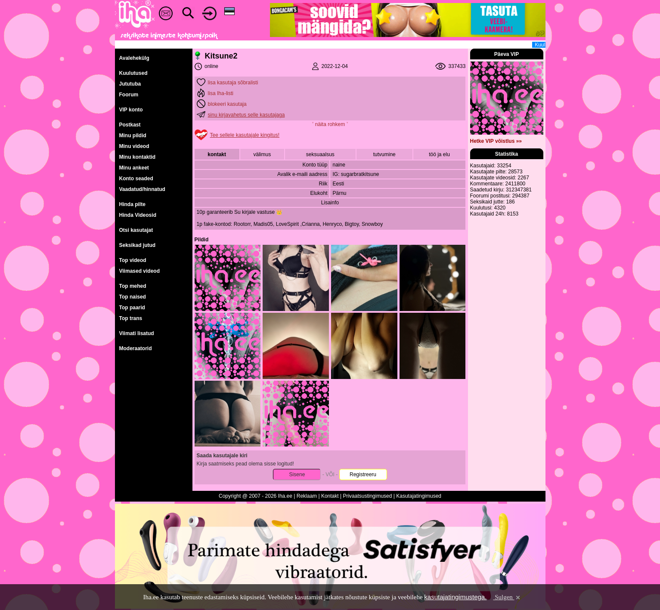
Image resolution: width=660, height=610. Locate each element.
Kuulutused (133, 73)
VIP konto (131, 110)
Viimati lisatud (136, 333)
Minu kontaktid (137, 157)
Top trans (131, 318)
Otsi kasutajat (136, 230)
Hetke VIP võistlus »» (496, 141)
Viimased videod (139, 271)
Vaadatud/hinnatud (142, 189)
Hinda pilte (132, 204)
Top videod (132, 260)
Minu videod (134, 146)
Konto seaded (136, 179)
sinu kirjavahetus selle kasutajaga (246, 115)
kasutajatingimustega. (455, 597)
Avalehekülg (134, 58)
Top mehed (132, 286)
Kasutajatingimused (418, 496)
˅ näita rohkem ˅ (329, 124)
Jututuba (130, 84)
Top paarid (132, 308)
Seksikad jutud (137, 245)
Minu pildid (132, 135)
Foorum (129, 95)
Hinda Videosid (137, 215)
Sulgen (507, 597)
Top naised (132, 297)
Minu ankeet (134, 168)
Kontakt (330, 496)
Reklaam (307, 496)
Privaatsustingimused (367, 496)
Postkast (130, 125)
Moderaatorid (135, 348)
